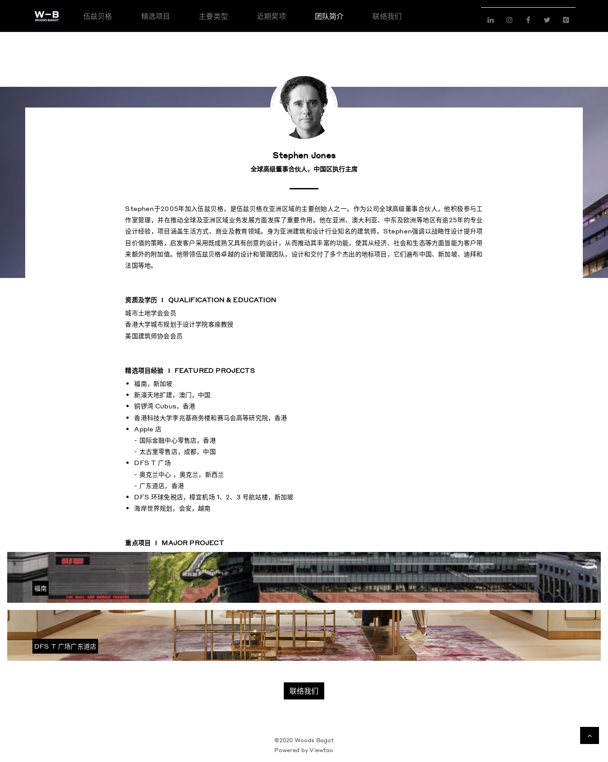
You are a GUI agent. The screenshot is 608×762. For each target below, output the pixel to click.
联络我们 (304, 690)
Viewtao (321, 750)
